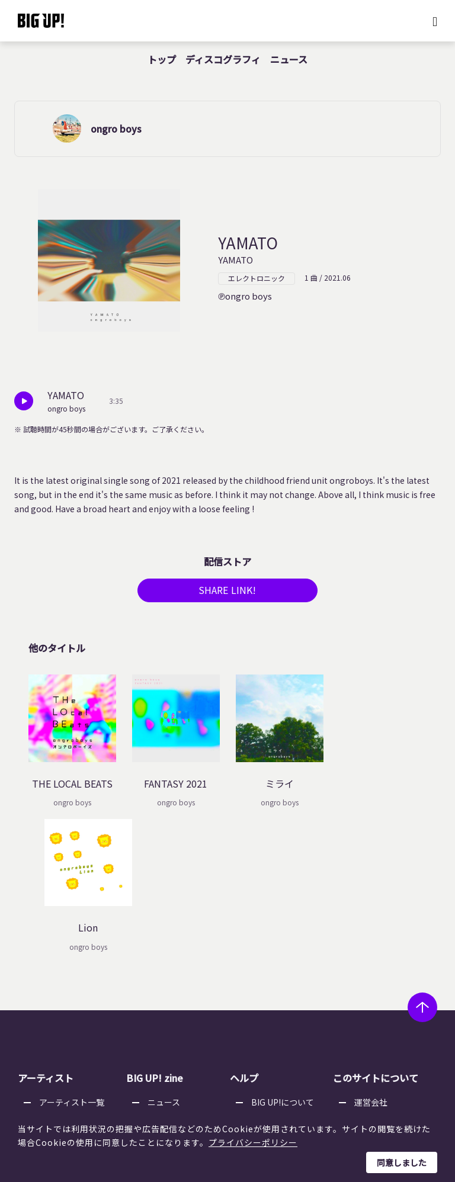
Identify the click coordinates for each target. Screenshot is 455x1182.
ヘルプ (244, 936)
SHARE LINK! (227, 593)
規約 (259, 1005)
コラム (160, 975)
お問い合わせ (276, 1036)
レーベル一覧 (64, 975)
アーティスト (45, 936)
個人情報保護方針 (387, 975)
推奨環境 (267, 1021)
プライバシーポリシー (253, 1142)
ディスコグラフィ (223, 59)
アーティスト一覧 (71, 960)
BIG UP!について (282, 960)
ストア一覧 (272, 975)
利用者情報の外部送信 (395, 1005)
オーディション (176, 1005)
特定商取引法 (379, 991)
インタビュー (172, 991)
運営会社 (370, 960)
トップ (162, 59)
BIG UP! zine (154, 936)
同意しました (402, 1162)
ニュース (288, 59)
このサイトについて (375, 936)
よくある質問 (276, 991)
